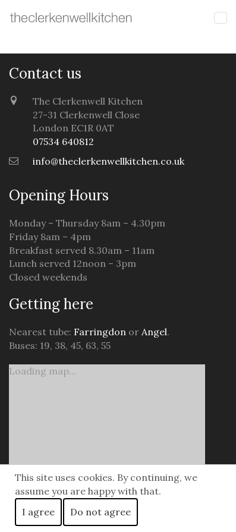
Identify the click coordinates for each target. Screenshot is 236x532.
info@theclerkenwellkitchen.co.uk (108, 161)
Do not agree (100, 512)
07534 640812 (63, 141)
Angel (154, 332)
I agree (38, 512)
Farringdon (100, 332)
